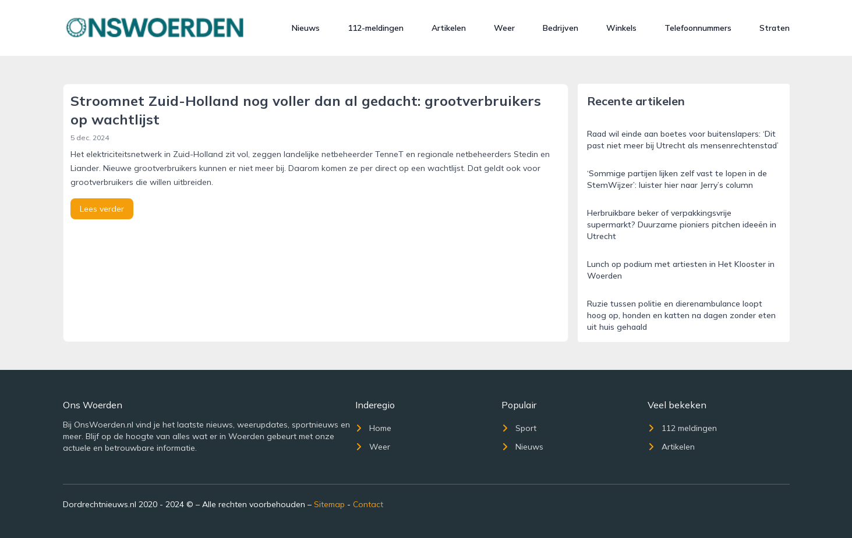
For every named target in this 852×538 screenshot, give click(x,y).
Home (373, 428)
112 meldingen (682, 428)
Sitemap (329, 504)
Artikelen (449, 28)
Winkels (621, 28)
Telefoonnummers (697, 28)
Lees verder (102, 209)
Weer (504, 28)
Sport (518, 428)
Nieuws (306, 28)
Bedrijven (560, 28)
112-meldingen (376, 28)
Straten (774, 28)
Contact (368, 504)
